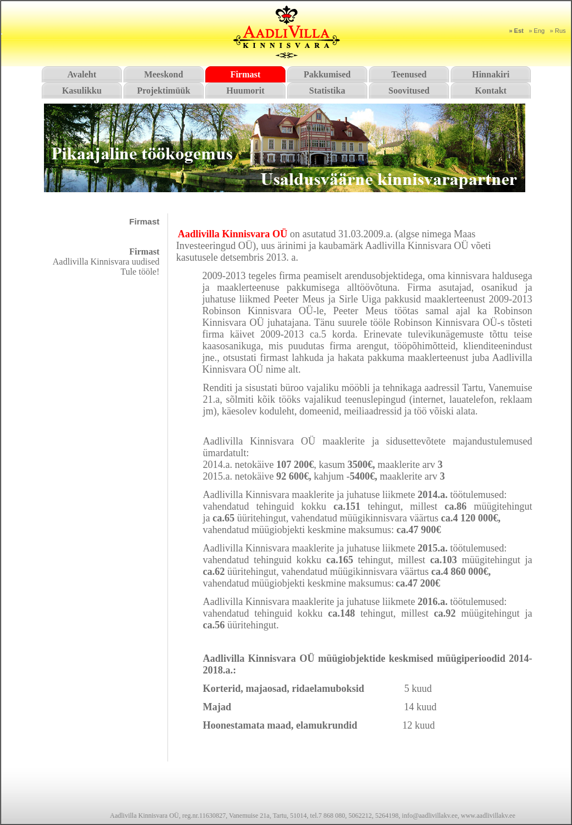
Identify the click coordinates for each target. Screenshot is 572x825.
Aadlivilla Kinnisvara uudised (106, 261)
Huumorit (245, 90)
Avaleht (81, 74)
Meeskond (163, 74)
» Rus (558, 30)
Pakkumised (327, 74)
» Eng (537, 30)
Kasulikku (81, 90)
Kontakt (491, 90)
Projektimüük (163, 90)
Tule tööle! (139, 271)
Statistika (327, 90)
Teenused (408, 74)
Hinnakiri (491, 74)
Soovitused (409, 90)
